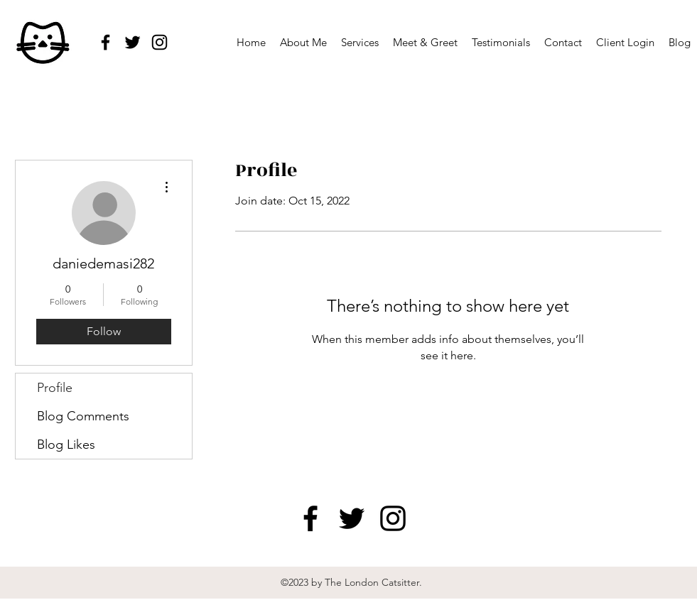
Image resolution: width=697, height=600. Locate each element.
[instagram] (159, 42)
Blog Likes (66, 444)
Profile (54, 388)
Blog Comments (83, 416)
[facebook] (105, 42)
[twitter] (132, 42)
